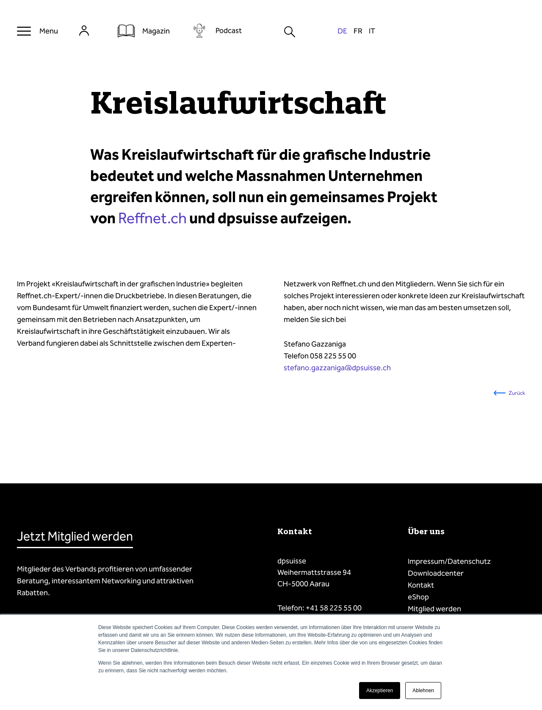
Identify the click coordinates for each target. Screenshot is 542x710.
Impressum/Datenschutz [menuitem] (449, 561)
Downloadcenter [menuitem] (436, 573)
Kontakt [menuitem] (421, 585)
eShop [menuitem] (418, 597)
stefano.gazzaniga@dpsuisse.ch (337, 367)
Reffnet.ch (152, 218)
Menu (48, 31)
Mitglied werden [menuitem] (434, 608)
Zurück (517, 393)
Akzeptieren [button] (379, 690)
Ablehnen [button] (423, 690)
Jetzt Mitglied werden (75, 536)
